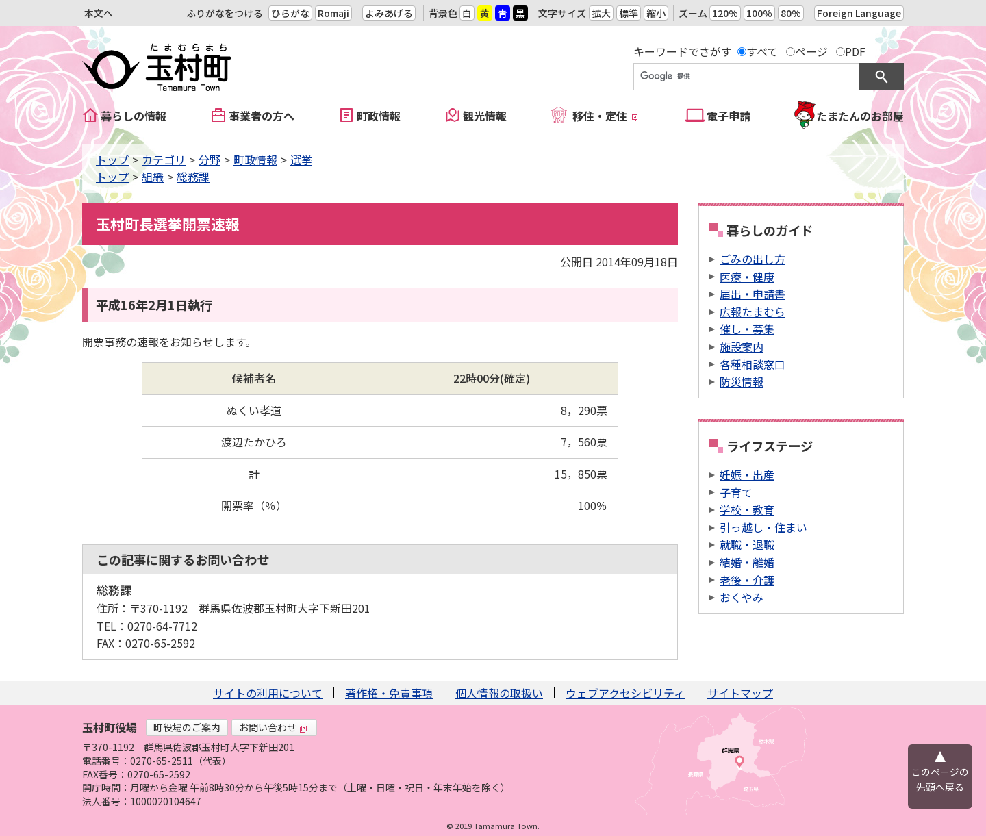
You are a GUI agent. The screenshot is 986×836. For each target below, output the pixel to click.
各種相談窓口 (752, 364)
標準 (628, 13)
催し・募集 (747, 328)
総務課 (193, 176)
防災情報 (741, 381)
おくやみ (741, 597)
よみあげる (389, 13)
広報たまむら (752, 311)
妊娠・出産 (747, 474)
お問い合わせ (273, 727)
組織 (153, 176)
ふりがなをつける (224, 13)
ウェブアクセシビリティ (625, 693)
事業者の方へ (261, 115)
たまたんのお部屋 (860, 115)
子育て (736, 492)
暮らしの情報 (133, 115)
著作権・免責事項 (389, 693)
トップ (112, 159)
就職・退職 (747, 544)
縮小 (656, 13)
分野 (209, 159)
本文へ (98, 13)
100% (759, 13)
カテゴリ (164, 159)
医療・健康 (747, 276)
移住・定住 (605, 115)
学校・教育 (747, 509)
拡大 (601, 13)
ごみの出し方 (752, 259)
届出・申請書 (752, 294)
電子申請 (728, 115)
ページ (811, 51)
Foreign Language (859, 13)
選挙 (301, 159)
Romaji (333, 13)
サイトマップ (740, 693)
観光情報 (485, 115)
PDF (855, 51)
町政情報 (379, 115)
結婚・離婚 (747, 562)
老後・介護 (747, 580)
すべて (762, 51)
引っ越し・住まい (763, 527)
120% (725, 13)
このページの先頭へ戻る (940, 779)
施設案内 (741, 346)
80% (791, 13)
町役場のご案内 (186, 727)
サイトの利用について (268, 693)
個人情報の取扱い (499, 693)
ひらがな (290, 13)
